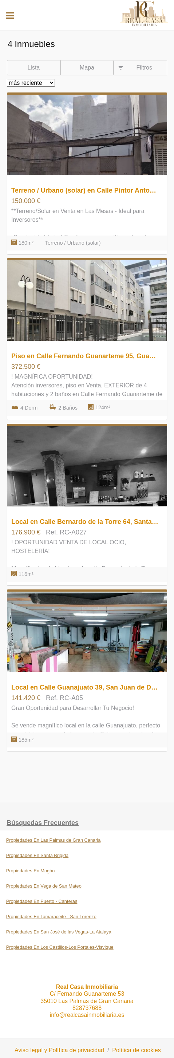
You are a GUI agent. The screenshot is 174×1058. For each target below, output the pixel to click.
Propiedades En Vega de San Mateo (44, 886)
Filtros (144, 67)
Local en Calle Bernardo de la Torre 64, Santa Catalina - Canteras (85, 521)
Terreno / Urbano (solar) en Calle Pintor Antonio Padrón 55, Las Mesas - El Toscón (85, 190)
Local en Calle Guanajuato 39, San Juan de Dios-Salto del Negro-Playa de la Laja (85, 687)
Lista (33, 67)
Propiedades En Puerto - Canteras (42, 901)
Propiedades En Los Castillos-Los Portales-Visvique (60, 947)
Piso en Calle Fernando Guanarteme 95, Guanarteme (85, 356)
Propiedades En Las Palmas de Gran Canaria (53, 840)
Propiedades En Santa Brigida (37, 855)
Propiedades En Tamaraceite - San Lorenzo (51, 916)
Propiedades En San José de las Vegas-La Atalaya (58, 932)
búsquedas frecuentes (43, 822)
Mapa (87, 67)
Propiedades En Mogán (30, 870)
